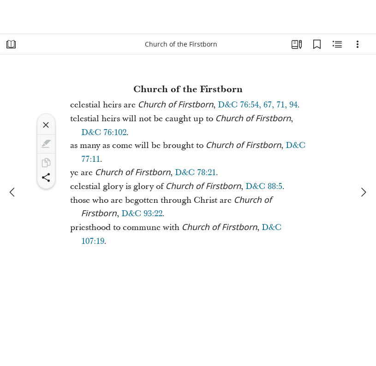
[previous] (13, 192)
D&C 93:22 (141, 213)
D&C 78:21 (195, 172)
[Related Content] (337, 44)
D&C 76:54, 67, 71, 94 (258, 105)
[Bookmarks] (317, 44)
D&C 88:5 (263, 186)
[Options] (357, 44)
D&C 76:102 (103, 132)
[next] (363, 192)
